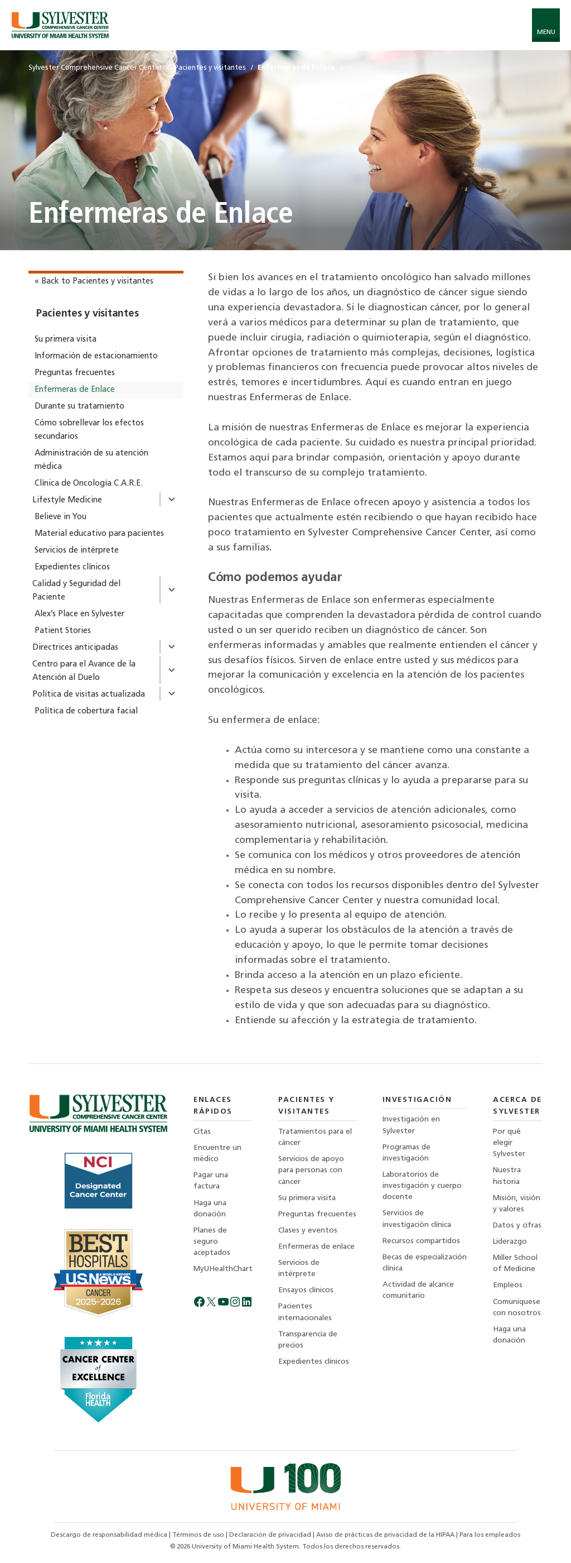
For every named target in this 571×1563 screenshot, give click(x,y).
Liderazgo (510, 1241)
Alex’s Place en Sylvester (79, 614)
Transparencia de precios (307, 1340)
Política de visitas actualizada (88, 695)
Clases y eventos (307, 1230)
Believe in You (60, 517)
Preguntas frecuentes (75, 373)
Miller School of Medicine (515, 1263)
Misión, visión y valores (516, 1204)
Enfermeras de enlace (316, 1246)
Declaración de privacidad (271, 1535)
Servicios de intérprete (77, 550)
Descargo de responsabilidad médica (110, 1535)
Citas (202, 1131)
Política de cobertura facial (86, 711)
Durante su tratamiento (79, 406)
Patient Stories (63, 631)
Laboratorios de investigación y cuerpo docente (422, 1186)
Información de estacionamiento (96, 356)
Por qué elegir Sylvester (509, 1143)
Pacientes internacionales (305, 1312)
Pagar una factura (210, 1181)
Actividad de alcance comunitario (418, 1290)
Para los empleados (489, 1535)
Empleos (507, 1285)
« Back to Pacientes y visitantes (94, 281)
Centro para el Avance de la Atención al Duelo (84, 671)
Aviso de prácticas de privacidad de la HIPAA (386, 1535)
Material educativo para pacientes (99, 534)
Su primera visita (65, 339)
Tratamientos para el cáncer (315, 1137)
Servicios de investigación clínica (417, 1219)
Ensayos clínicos (305, 1290)
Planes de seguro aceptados (211, 1242)
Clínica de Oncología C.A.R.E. (89, 484)
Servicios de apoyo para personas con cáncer (311, 1170)
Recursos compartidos (421, 1241)
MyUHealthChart (223, 1269)
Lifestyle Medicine (67, 500)
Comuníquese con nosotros (517, 1307)
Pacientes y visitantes (87, 314)
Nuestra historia (507, 1176)
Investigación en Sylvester (411, 1125)
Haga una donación (209, 1209)
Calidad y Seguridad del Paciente (76, 591)
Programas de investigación (406, 1153)
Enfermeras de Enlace (75, 390)
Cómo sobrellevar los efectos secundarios (89, 430)
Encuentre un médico (217, 1153)
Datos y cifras (517, 1225)
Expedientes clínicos (72, 567)
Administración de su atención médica (91, 460)
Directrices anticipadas (75, 648)
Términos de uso (199, 1535)
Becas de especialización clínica (425, 1263)
